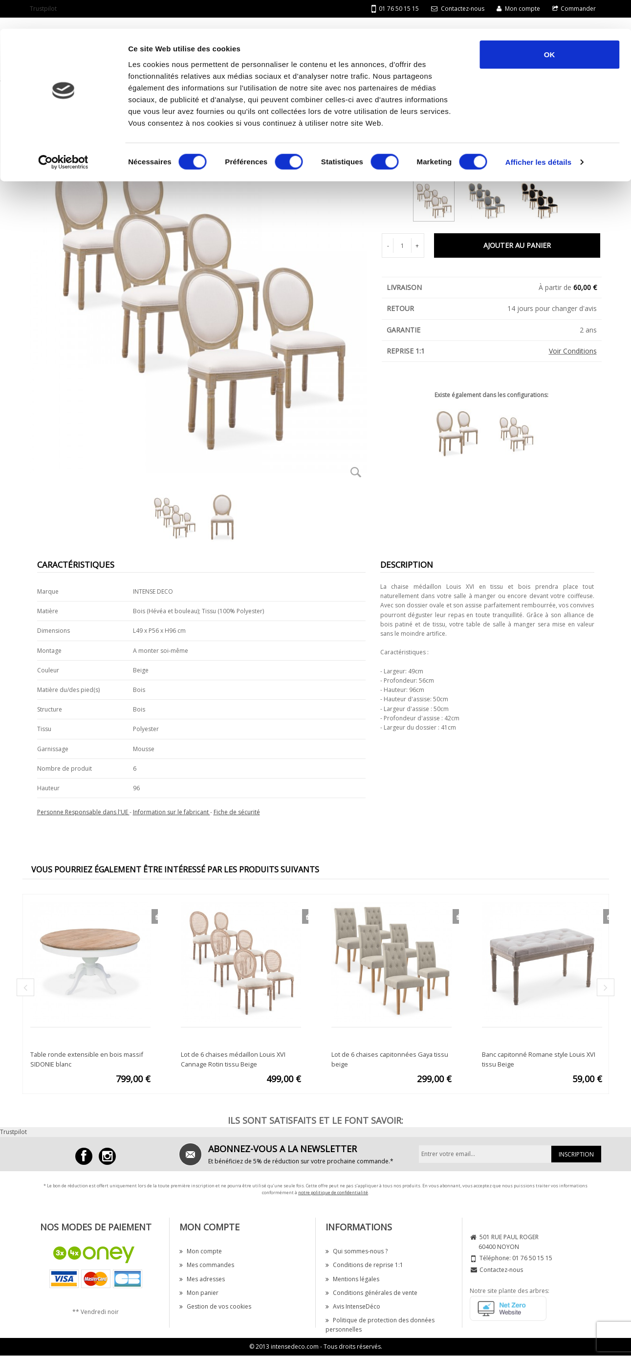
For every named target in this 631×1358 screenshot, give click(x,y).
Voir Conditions (573, 351)
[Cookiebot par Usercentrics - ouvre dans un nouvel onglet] (63, 134)
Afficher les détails (538, 134)
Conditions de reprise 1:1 (364, 1265)
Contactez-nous (501, 1270)
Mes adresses (202, 1279)
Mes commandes (206, 1265)
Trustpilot (13, 1132)
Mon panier (198, 1293)
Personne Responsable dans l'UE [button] (83, 812)
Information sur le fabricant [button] (171, 812)
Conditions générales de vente (371, 1293)
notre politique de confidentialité (333, 1192)
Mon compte (200, 1251)
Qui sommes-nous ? (357, 1251)
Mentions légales (352, 1279)
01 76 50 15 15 (532, 1258)
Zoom (356, 472)
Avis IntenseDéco (353, 1306)
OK (549, 26)
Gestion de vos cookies (215, 1306)
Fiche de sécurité (237, 812)
